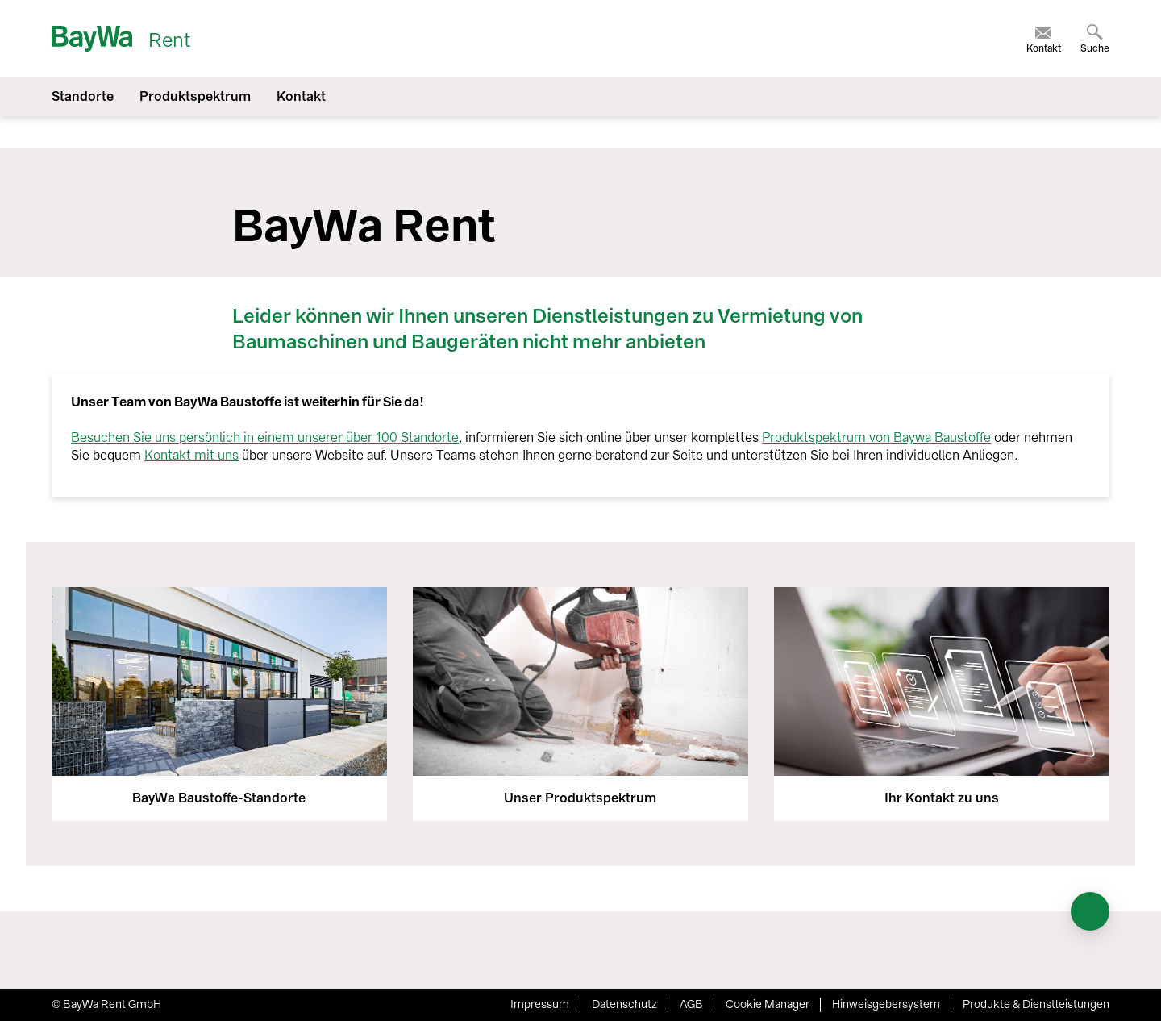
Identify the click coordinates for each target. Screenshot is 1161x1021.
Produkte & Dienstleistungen (1036, 1004)
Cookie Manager (767, 1004)
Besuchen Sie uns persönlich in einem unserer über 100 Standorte (265, 437)
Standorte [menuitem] (83, 96)
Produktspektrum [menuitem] (195, 96)
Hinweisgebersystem (886, 1004)
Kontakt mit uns (191, 455)
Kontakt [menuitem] (301, 96)
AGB (691, 1004)
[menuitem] (1043, 39)
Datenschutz (624, 1004)
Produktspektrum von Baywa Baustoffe (876, 437)
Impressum (539, 1004)
